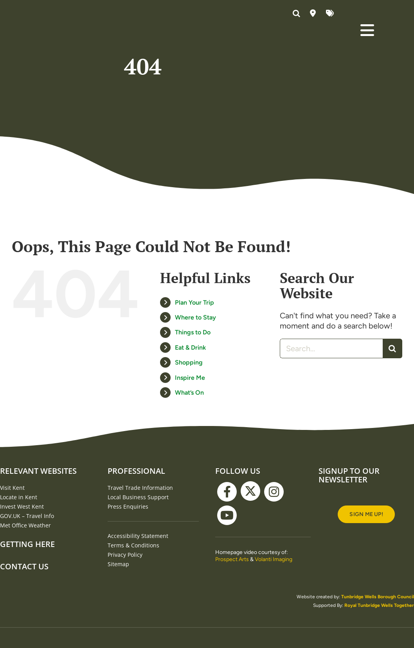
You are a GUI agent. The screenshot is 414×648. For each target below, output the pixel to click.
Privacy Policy (125, 554)
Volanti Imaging (273, 559)
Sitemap (118, 564)
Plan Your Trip (194, 302)
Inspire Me (190, 377)
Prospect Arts (232, 559)
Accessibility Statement (138, 536)
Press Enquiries (128, 506)
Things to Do (193, 332)
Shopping (189, 362)
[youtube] (227, 515)
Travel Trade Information (140, 487)
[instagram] (274, 492)
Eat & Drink (190, 347)
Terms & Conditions (133, 545)
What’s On (189, 392)
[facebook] (227, 492)
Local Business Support (138, 497)
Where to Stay (195, 317)
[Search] (392, 348)
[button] (297, 14)
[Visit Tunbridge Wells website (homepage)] (66, 25)
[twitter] (250, 491)
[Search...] (331, 348)
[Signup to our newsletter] (366, 514)
